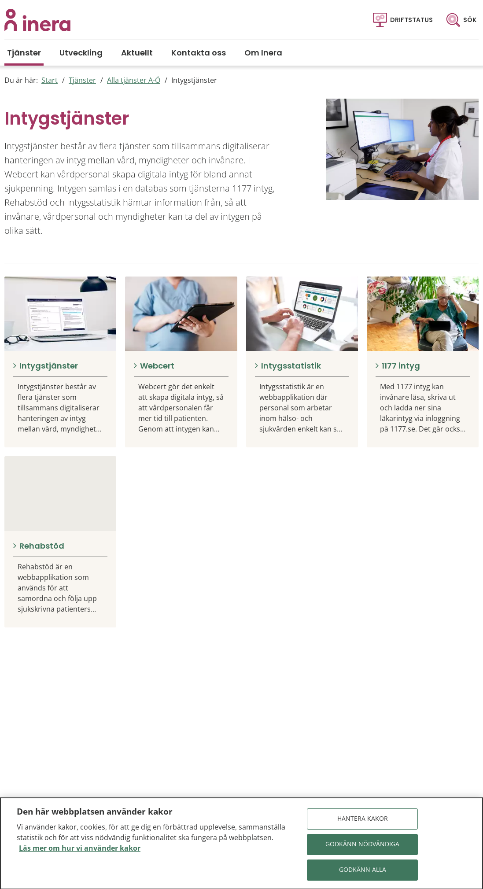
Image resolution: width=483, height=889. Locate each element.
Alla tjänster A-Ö (133, 80)
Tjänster (82, 80)
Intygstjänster (194, 80)
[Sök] (461, 20)
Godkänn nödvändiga (362, 847)
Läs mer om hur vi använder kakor (79, 851)
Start (49, 80)
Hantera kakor (362, 822)
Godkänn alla (362, 873)
